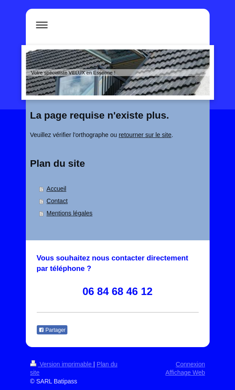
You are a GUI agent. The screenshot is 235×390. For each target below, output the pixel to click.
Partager (52, 330)
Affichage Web (185, 372)
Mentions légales (69, 213)
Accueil (56, 188)
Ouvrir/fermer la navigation (117, 24)
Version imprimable (62, 364)
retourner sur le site (145, 134)
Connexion (190, 364)
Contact (56, 200)
